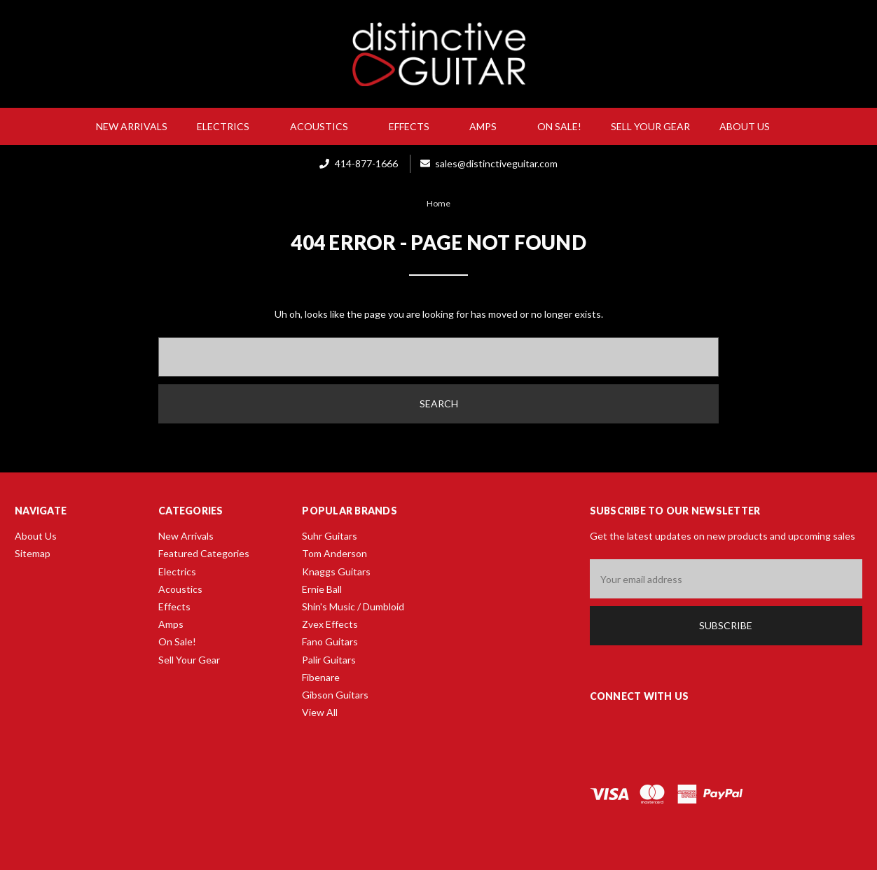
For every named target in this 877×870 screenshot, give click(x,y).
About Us (750, 126)
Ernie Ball (322, 589)
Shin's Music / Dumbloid (353, 606)
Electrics (229, 126)
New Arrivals (131, 126)
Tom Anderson (334, 553)
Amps (488, 126)
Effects (415, 126)
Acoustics (324, 126)
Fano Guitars (330, 641)
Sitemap (32, 553)
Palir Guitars (329, 660)
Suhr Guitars (329, 536)
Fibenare (321, 677)
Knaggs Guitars (336, 571)
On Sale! (559, 126)
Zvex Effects (330, 624)
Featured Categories (203, 553)
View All (320, 712)
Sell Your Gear (650, 126)
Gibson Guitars (335, 695)
